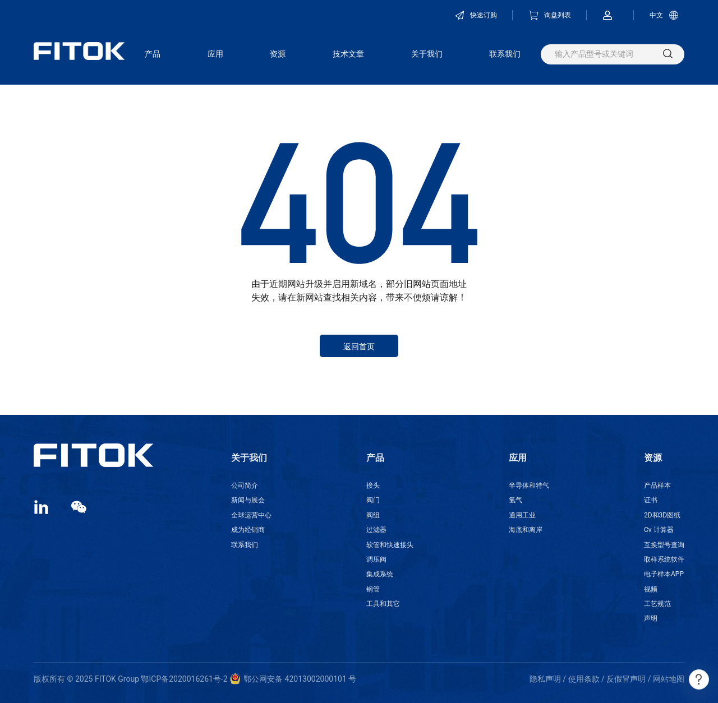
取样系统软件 (664, 559)
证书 (650, 500)
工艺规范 (657, 604)
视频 (650, 589)
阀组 (373, 515)
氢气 (515, 500)
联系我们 (505, 53)
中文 (664, 15)
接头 (373, 485)
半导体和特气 (529, 485)
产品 (152, 53)
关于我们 (427, 53)
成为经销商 (248, 530)
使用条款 (584, 678)
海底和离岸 (525, 530)
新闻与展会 (248, 500)
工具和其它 (383, 604)
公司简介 (244, 485)
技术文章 (348, 53)
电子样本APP (664, 574)
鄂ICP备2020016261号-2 (184, 678)
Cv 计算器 (659, 530)
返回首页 (359, 346)
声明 (650, 618)
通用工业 (522, 515)
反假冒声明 (626, 678)
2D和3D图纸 (662, 515)
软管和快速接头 (389, 545)
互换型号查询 (664, 545)
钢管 (373, 589)
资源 (278, 53)
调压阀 (376, 559)
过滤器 (376, 530)
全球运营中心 (251, 515)
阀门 (373, 500)
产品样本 (657, 485)
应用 (215, 53)
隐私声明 (545, 678)
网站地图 (668, 678)
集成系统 (379, 574)
